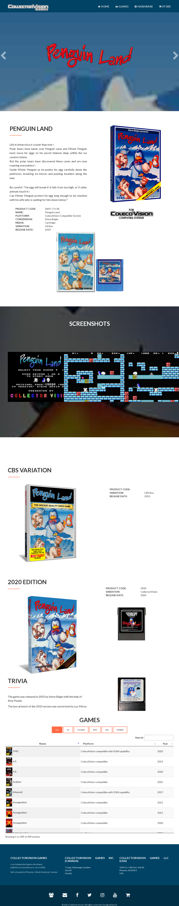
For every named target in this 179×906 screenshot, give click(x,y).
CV (68, 730)
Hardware (144, 6)
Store (165, 6)
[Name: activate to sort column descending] (42, 743)
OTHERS (120, 730)
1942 (15, 751)
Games (122, 6)
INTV (95, 730)
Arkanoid (17, 792)
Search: (154, 737)
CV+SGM (81, 730)
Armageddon (20, 802)
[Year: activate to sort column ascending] (165, 743)
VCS (106, 730)
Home (103, 6)
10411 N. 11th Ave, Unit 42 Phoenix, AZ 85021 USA (131, 870)
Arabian (17, 781)
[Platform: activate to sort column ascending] (118, 743)
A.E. (15, 761)
